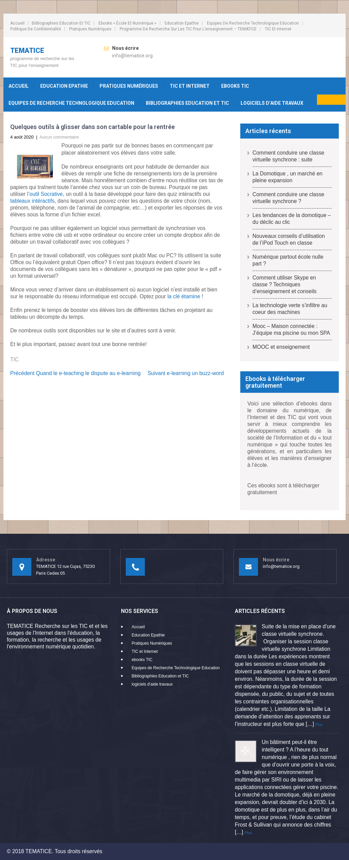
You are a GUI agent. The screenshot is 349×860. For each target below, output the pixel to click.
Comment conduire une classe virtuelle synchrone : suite (288, 156)
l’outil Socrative (45, 194)
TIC (14, 359)
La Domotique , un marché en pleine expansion (287, 177)
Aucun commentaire (59, 137)
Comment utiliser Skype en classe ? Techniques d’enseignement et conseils (285, 284)
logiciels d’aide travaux (272, 103)
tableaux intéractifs (32, 201)
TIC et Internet (278, 29)
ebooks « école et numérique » (127, 23)
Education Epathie (182, 23)
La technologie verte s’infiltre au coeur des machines (290, 308)
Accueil (17, 23)
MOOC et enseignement (281, 347)
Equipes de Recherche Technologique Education (253, 23)
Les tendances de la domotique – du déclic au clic (292, 218)
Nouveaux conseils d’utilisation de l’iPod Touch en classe (289, 239)
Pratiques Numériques (90, 29)
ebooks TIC (235, 86)
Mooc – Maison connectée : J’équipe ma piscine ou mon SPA (291, 329)
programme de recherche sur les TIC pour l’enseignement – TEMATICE (188, 29)
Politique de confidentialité (35, 29)
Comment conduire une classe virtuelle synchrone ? (288, 197)
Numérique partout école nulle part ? (288, 260)
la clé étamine (183, 296)
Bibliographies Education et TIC (61, 23)
